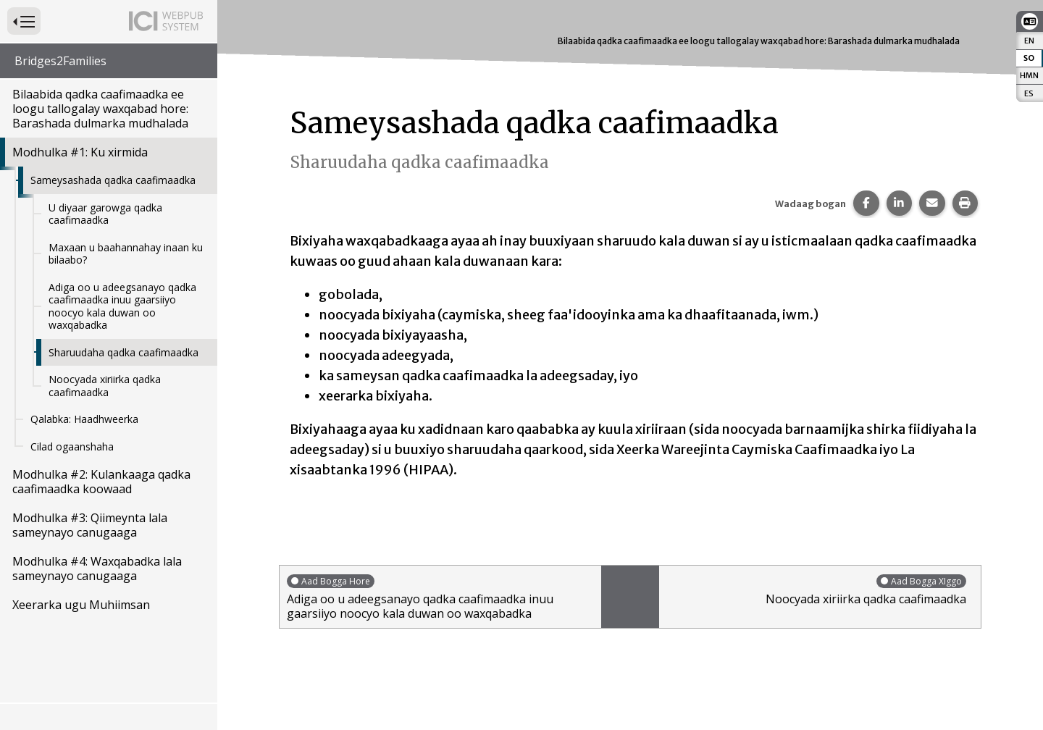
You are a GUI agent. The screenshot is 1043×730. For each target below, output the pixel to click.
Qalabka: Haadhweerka (84, 419)
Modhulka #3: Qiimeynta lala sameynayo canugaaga (89, 525)
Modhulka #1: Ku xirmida (80, 152)
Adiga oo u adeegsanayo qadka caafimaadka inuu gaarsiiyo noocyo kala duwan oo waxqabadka (122, 306)
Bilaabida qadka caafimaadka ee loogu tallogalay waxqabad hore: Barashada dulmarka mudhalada (100, 108)
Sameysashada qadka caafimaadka (113, 180)
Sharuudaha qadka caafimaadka (123, 352)
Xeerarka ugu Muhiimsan (81, 605)
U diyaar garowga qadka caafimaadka (105, 214)
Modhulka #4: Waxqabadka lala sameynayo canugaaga (97, 568)
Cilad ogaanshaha (72, 446)
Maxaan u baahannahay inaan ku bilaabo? (126, 253)
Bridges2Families (60, 61)
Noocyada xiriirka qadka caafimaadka (105, 385)
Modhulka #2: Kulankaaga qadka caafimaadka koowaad (101, 481)
